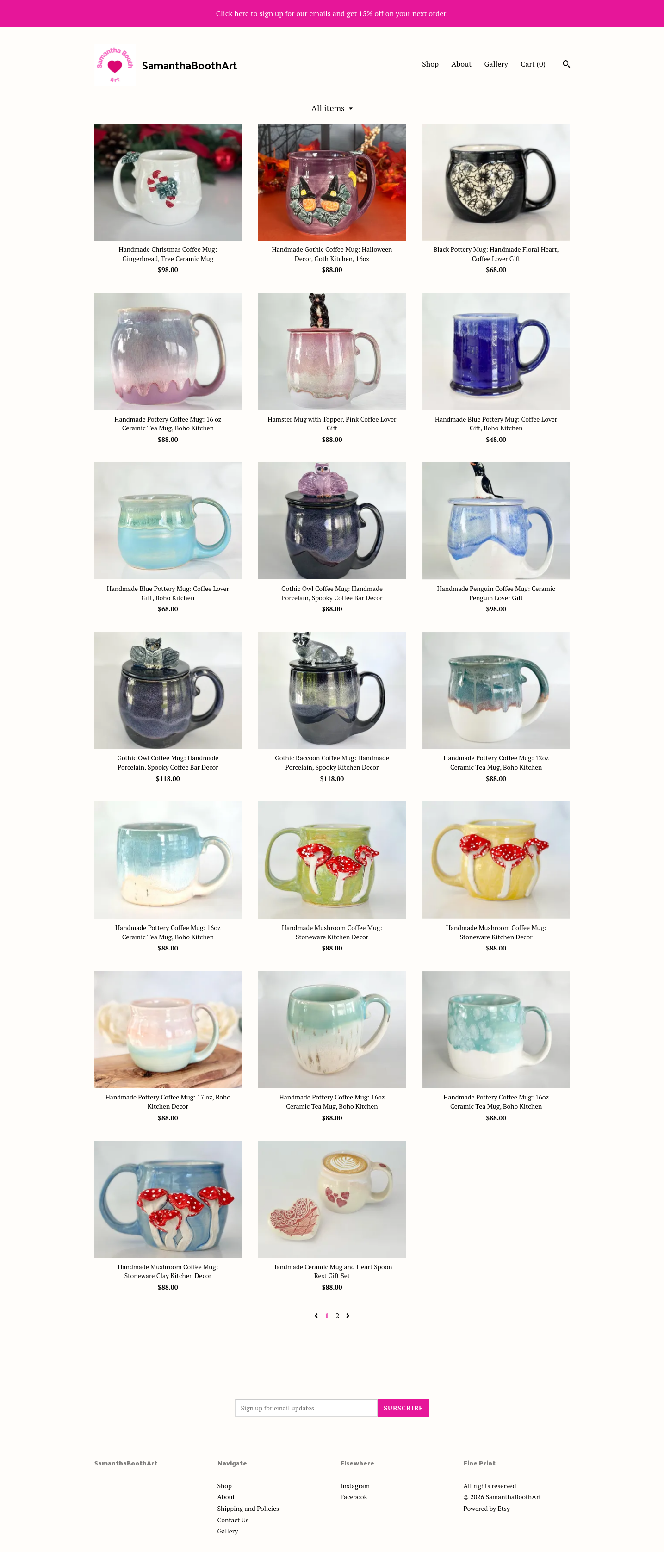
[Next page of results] (348, 1315)
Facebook (354, 1496)
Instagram (355, 1485)
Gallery (496, 64)
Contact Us (233, 1519)
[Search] (566, 65)
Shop (430, 64)
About (462, 64)
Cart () (533, 64)
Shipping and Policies (248, 1508)
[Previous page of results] (317, 1315)
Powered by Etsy (487, 1508)
